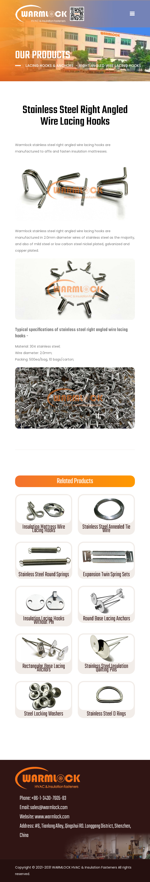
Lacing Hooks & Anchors (49, 65)
